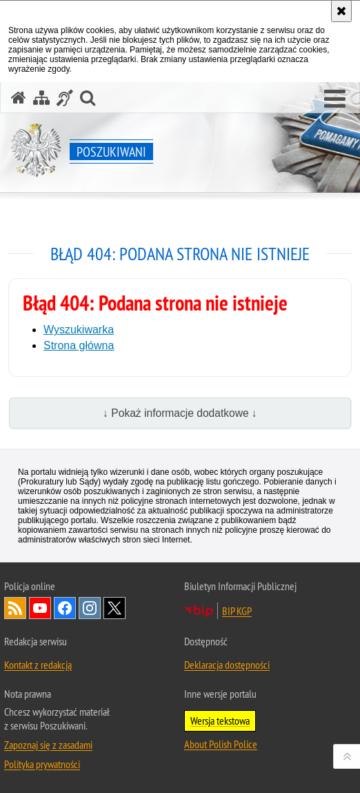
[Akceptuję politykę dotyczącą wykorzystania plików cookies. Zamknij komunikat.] (341, 11)
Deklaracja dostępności (227, 665)
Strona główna (78, 345)
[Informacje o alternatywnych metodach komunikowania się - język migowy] (65, 97)
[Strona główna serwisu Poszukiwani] (18, 97)
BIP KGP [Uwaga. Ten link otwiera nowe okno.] (237, 611)
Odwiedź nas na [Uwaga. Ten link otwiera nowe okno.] (40, 608)
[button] (335, 99)
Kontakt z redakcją (38, 665)
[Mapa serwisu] (41, 97)
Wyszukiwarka (78, 329)
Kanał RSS (15, 608)
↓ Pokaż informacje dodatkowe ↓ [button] (180, 413)
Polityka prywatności (42, 764)
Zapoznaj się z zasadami (48, 745)
